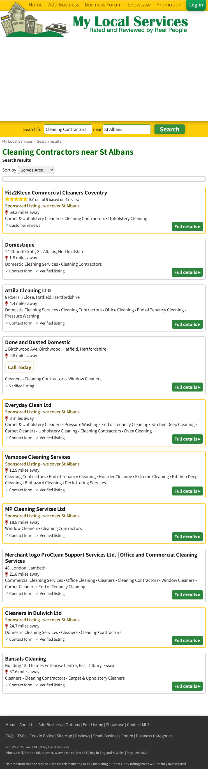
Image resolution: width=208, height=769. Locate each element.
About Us (27, 724)
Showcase (115, 724)
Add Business (50, 724)
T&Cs (22, 735)
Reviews (82, 735)
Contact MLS (138, 724)
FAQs (10, 735)
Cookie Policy (41, 735)
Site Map (64, 735)
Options (73, 724)
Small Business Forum (113, 735)
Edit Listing (93, 724)
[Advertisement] (104, 79)
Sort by (9, 170)
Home (11, 724)
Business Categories (154, 735)
